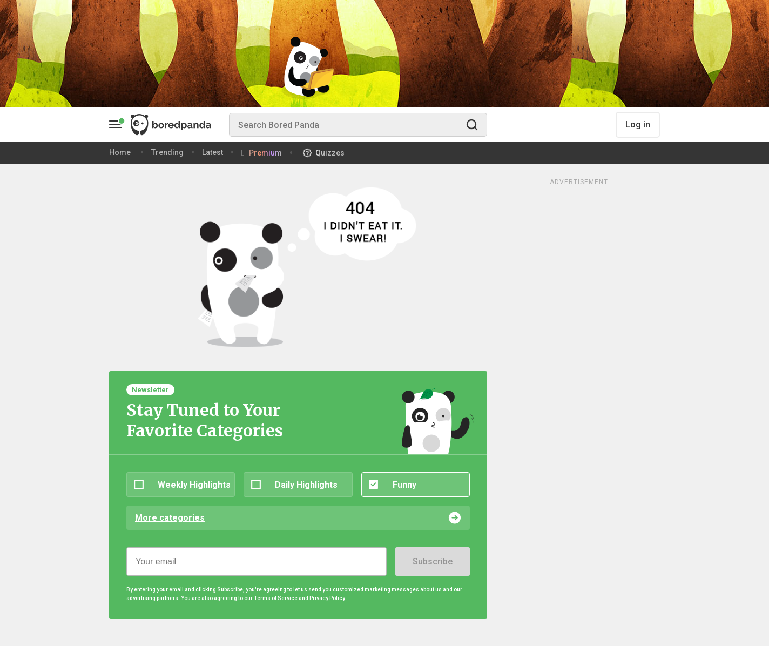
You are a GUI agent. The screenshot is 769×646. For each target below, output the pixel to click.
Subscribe (433, 561)
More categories (170, 518)
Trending (167, 152)
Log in (637, 124)
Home (120, 152)
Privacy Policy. (327, 598)
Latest (212, 152)
